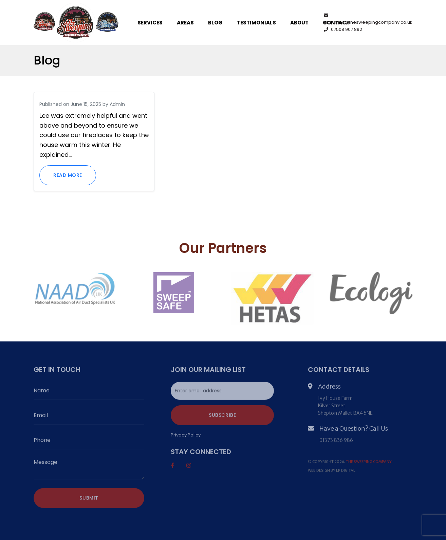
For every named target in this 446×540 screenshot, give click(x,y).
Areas (185, 22)
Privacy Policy (186, 436)
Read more (67, 175)
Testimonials (256, 22)
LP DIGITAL (345, 471)
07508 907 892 (343, 29)
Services (150, 22)
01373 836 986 (336, 441)
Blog (215, 22)
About (299, 22)
